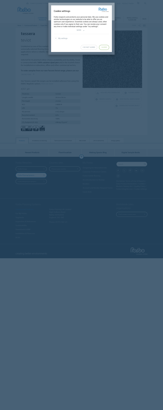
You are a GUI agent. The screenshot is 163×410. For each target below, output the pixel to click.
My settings (61, 38)
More (81, 30)
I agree (104, 47)
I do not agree (89, 47)
